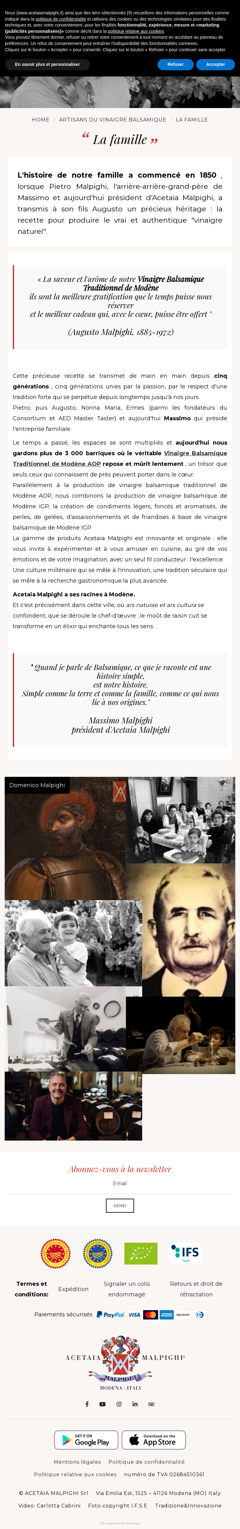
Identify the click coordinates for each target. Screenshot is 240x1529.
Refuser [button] (176, 64)
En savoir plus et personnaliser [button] (47, 64)
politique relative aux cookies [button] (136, 31)
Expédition (73, 1283)
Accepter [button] (215, 64)
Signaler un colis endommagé (127, 1283)
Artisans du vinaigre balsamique (113, 110)
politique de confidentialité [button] (61, 19)
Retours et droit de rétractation (196, 1283)
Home (41, 110)
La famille (192, 110)
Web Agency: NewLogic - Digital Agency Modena (120, 1518)
